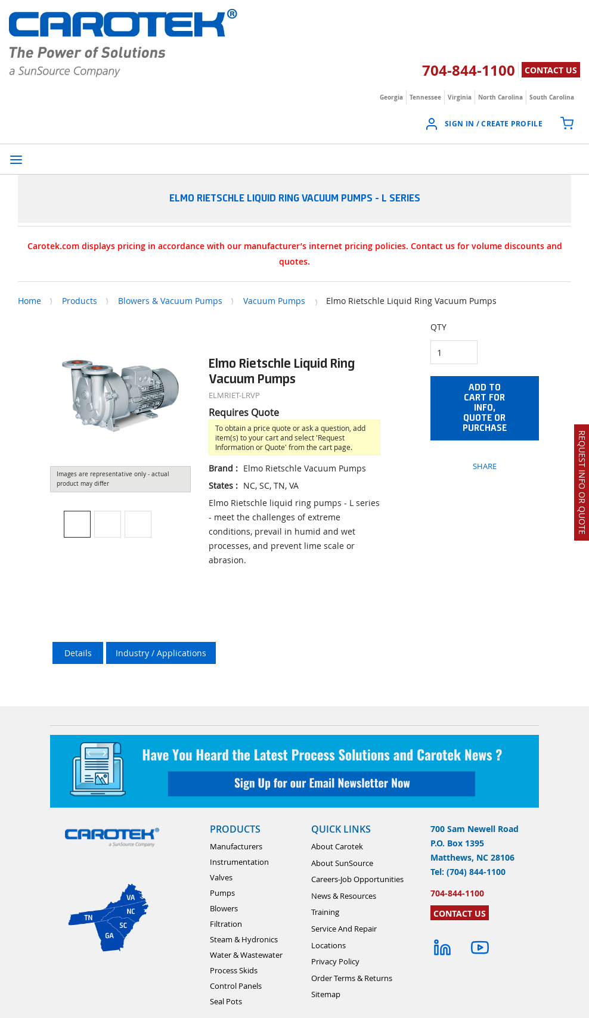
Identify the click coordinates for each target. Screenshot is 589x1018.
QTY (438, 327)
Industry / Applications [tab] (161, 653)
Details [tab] (78, 653)
